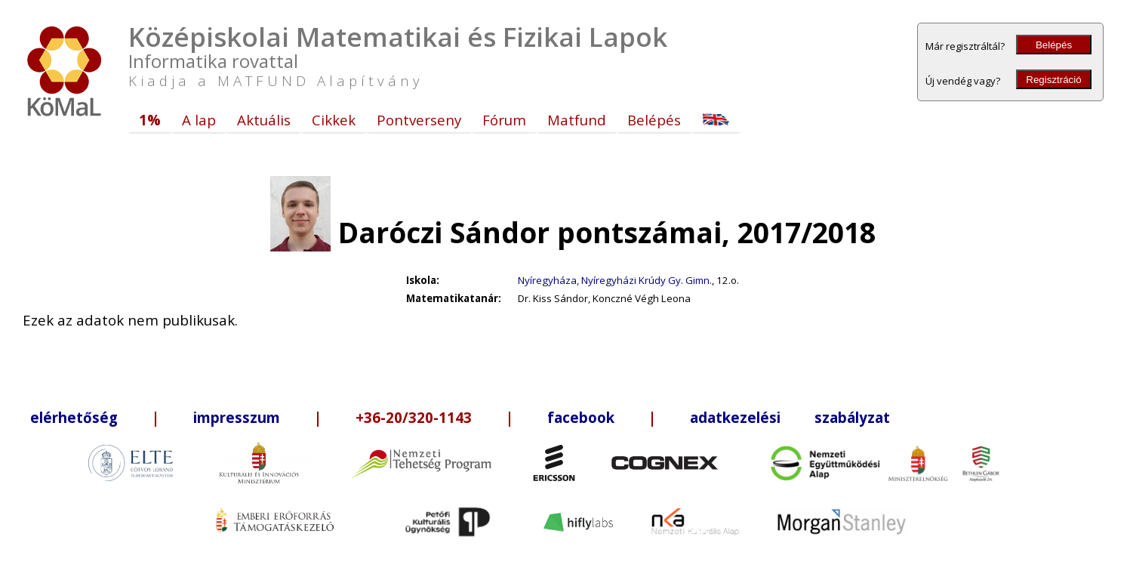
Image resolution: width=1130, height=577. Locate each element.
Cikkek (334, 119)
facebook (580, 417)
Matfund (576, 119)
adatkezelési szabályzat (790, 417)
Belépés (1054, 45)
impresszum (236, 417)
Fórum (504, 119)
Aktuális (264, 119)
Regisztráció (1053, 79)
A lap (199, 119)
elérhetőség (74, 417)
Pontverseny (419, 119)
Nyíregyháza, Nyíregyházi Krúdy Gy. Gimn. (615, 280)
